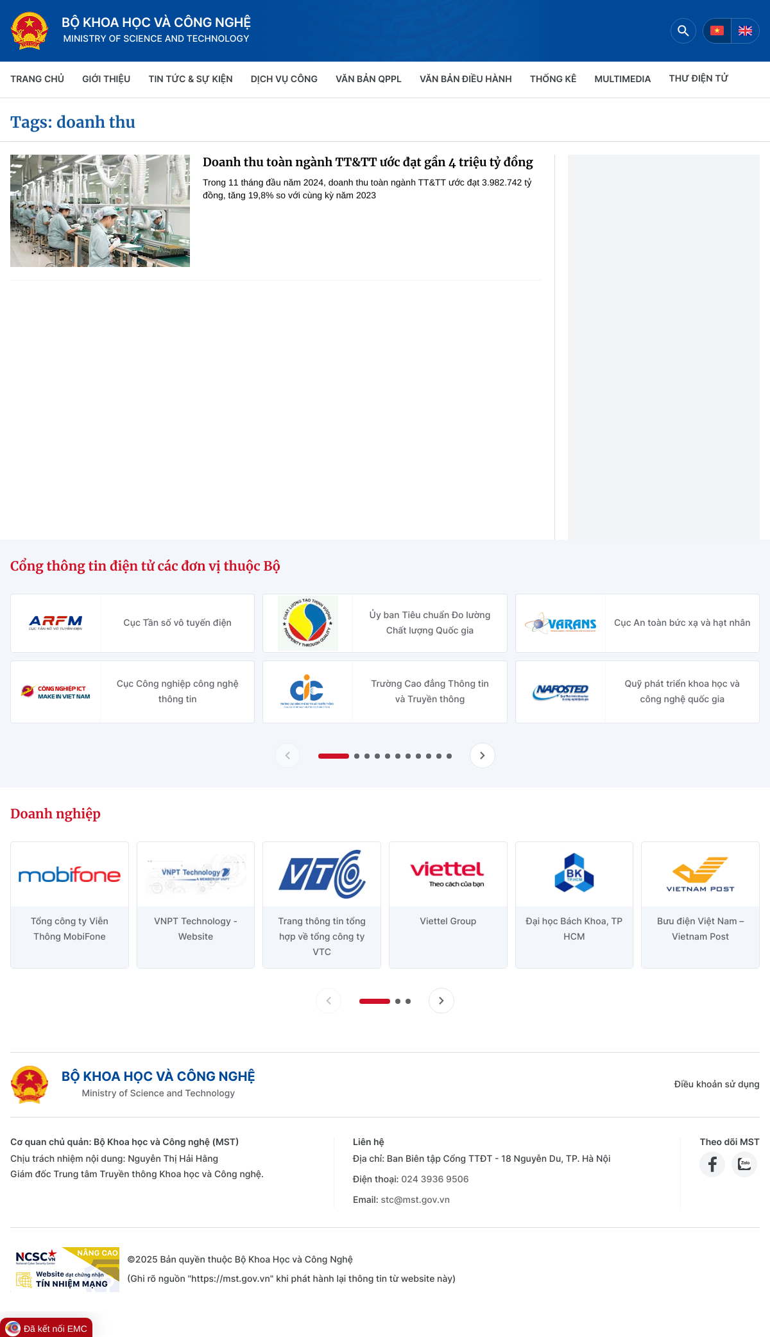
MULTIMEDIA (623, 79)
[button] (333, 756)
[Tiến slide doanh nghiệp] (441, 1001)
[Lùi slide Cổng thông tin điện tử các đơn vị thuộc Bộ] (287, 755)
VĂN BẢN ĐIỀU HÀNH (466, 79)
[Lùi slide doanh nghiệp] (328, 1001)
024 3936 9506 (434, 1179)
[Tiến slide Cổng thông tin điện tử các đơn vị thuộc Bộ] (482, 755)
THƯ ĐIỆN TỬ (699, 78)
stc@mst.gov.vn (415, 1200)
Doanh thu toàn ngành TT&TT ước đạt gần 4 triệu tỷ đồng (368, 162)
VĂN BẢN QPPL (369, 79)
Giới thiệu (106, 79)
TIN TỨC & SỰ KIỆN (190, 79)
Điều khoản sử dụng (717, 1084)
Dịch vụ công (284, 79)
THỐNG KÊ (553, 79)
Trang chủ (37, 79)
